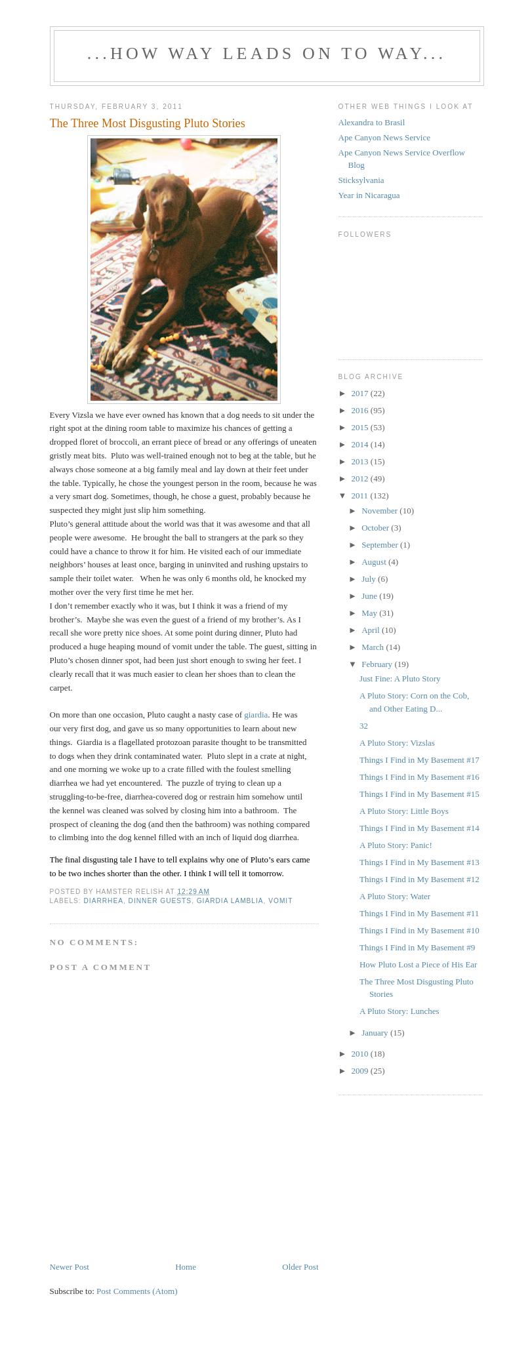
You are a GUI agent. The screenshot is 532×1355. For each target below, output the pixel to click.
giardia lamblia (230, 900)
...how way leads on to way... (266, 53)
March (373, 647)
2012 (361, 478)
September (380, 545)
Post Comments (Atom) (137, 1291)
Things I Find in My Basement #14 (419, 828)
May (370, 613)
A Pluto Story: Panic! (395, 845)
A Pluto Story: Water (394, 896)
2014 (361, 444)
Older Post (300, 1267)
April (371, 630)
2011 (361, 495)
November (380, 511)
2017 (361, 393)
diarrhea (103, 900)
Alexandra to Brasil (371, 122)
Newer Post (69, 1267)
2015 (361, 427)
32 (363, 726)
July (369, 579)
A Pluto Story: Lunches (399, 1011)
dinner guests (160, 900)
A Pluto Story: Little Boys (404, 811)
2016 (361, 410)
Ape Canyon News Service (384, 137)
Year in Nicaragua (369, 195)
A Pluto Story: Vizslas (397, 743)
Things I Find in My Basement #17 (419, 760)
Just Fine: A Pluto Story (400, 678)
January (375, 1033)
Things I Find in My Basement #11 (419, 913)
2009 (361, 1071)
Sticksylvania (361, 180)
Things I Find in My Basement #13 (419, 862)
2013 (361, 461)
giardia (256, 714)
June (370, 596)
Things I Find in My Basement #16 (419, 777)
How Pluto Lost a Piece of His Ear (418, 964)
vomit (280, 900)
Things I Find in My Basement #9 (417, 947)
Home (185, 1267)
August (374, 562)
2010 (361, 1054)
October (376, 528)
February (377, 664)
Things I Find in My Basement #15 (419, 794)
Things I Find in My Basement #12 (419, 879)
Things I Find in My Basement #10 (419, 930)
